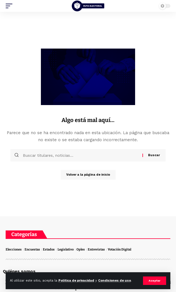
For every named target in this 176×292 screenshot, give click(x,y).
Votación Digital (119, 249)
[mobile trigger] (10, 6)
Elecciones (14, 249)
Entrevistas (96, 249)
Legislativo (66, 249)
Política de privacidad (76, 280)
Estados (49, 249)
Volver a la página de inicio (88, 174)
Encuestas (32, 249)
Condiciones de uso (114, 280)
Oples (80, 249)
